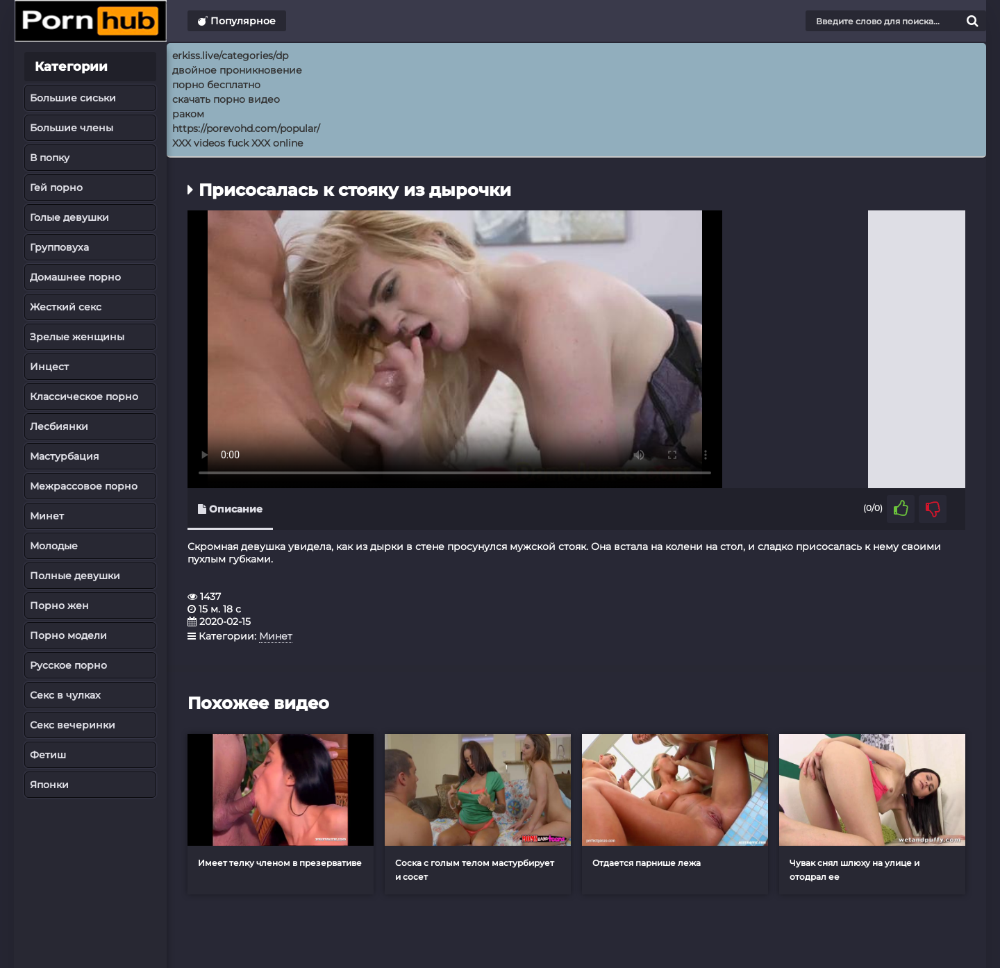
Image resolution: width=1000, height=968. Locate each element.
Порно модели (68, 635)
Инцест (49, 366)
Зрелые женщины (77, 337)
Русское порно (68, 665)
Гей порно (56, 187)
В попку (49, 157)
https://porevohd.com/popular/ (246, 128)
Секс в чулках (65, 695)
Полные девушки (75, 575)
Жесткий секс (65, 307)
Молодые (54, 546)
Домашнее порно (75, 277)
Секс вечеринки (72, 725)
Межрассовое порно (84, 486)
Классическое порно (84, 396)
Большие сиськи (73, 98)
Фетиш (48, 755)
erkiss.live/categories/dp (230, 55)
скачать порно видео (226, 99)
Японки (49, 784)
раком (188, 114)
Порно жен (59, 605)
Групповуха (59, 247)
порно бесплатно (216, 84)
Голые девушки (69, 217)
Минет (47, 516)
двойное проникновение (237, 70)
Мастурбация (64, 456)
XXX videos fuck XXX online (237, 143)
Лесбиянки (59, 426)
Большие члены (71, 128)
